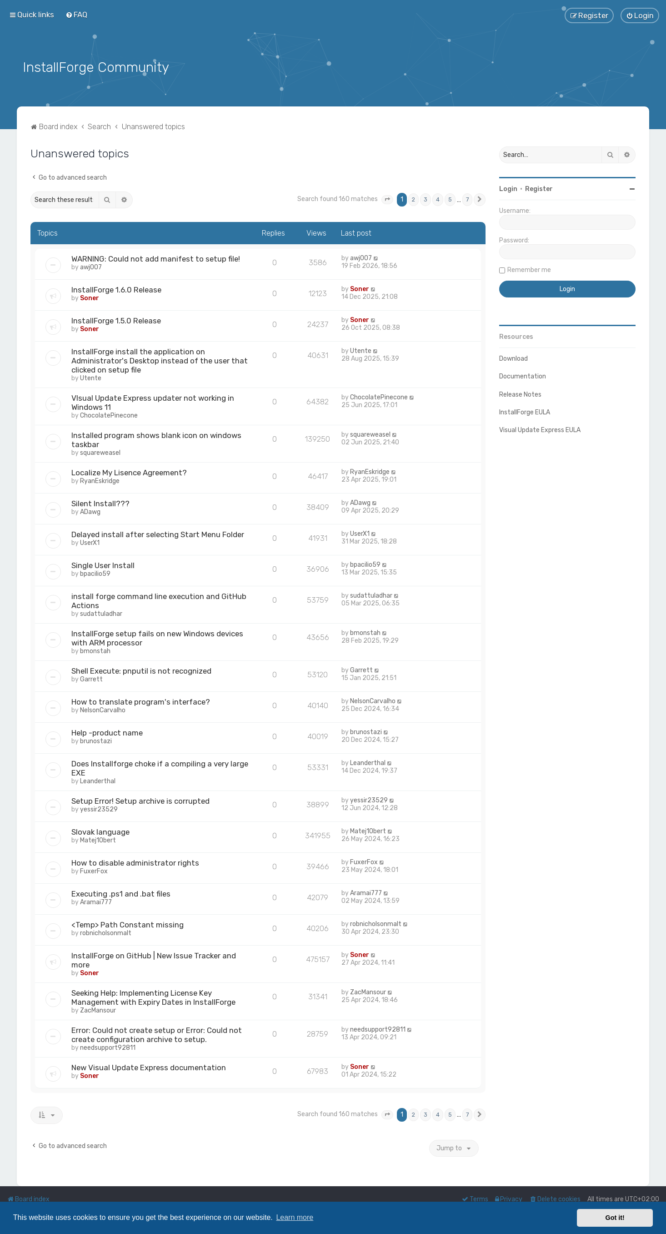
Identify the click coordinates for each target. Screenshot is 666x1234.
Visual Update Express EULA (540, 429)
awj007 (91, 266)
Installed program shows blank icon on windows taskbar (156, 439)
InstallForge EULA (524, 411)
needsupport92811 (107, 1047)
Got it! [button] (615, 1217)
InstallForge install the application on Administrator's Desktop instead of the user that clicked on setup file (159, 359)
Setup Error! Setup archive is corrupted (140, 800)
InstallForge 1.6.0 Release (116, 288)
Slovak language (100, 831)
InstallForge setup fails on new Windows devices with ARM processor (157, 637)
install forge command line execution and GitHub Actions (158, 600)
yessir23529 (99, 808)
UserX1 (90, 542)
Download (513, 358)
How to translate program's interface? (140, 700)
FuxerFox (94, 870)
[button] (387, 199)
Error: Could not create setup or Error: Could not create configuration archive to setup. (156, 1034)
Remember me (529, 269)
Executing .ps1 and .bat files (120, 892)
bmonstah (95, 650)
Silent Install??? (100, 502)
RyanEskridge (100, 480)
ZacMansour (98, 1009)
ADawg (90, 511)
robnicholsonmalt (105, 932)
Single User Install (103, 564)
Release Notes (520, 394)
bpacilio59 (95, 573)
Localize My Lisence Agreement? (129, 471)
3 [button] (425, 199)
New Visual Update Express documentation (148, 1066)
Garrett (91, 678)
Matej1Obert (98, 839)
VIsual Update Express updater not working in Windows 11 (152, 402)
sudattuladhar (101, 613)
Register (539, 188)
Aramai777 (96, 901)
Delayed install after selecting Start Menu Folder (157, 533)
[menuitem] (76, 14)
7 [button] (467, 199)
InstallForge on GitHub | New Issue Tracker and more (153, 959)
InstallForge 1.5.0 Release (116, 319)
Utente (90, 377)
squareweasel (100, 452)
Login (508, 188)
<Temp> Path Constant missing (127, 923)
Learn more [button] (294, 1217)
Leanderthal (97, 780)
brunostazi (96, 740)
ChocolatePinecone (109, 414)
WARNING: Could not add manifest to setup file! (155, 257)
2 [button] (413, 199)
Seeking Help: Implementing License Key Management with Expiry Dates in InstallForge (153, 996)
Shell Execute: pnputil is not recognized (141, 670)
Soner (89, 297)
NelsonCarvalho (102, 709)
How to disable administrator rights (135, 861)
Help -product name (107, 731)
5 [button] (450, 199)
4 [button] (438, 199)
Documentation (522, 376)
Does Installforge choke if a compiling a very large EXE (159, 767)
